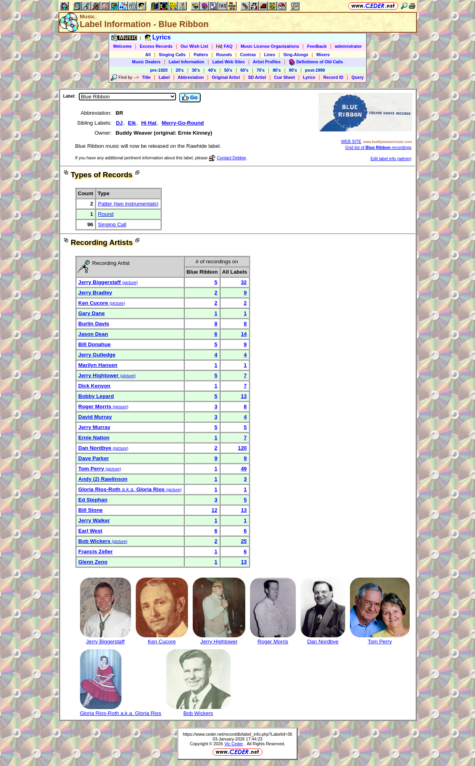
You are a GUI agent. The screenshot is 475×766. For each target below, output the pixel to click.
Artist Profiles (267, 61)
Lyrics (309, 77)
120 (242, 448)
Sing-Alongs (295, 54)
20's (180, 70)
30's (196, 70)
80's (277, 70)
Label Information (186, 61)
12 (214, 510)
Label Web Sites (228, 61)
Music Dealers (146, 61)
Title (146, 77)
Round (105, 214)
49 (244, 469)
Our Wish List (194, 46)
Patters (201, 54)
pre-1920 (159, 70)
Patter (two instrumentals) (128, 204)
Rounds (224, 54)
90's (293, 70)
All (148, 54)
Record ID (333, 77)
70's (260, 70)
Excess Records (156, 46)
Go (189, 97)
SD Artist (257, 77)
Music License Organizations (269, 46)
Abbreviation (191, 77)
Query (358, 77)
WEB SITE (351, 141)
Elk (132, 123)
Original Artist (226, 77)
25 (244, 541)
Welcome (122, 46)
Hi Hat (148, 123)
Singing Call (112, 224)
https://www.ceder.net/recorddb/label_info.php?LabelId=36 (237, 734)
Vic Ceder (234, 743)
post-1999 (315, 70)
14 (244, 334)
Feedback (316, 46)
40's (212, 70)
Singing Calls (172, 54)
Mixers (323, 54)
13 (244, 396)
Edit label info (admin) (390, 158)
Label (164, 77)
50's (228, 70)
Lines (269, 54)
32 (244, 282)
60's (244, 70)
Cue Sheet (284, 77)
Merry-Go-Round (183, 123)
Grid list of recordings (378, 147)
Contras (248, 54)
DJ (119, 123)
